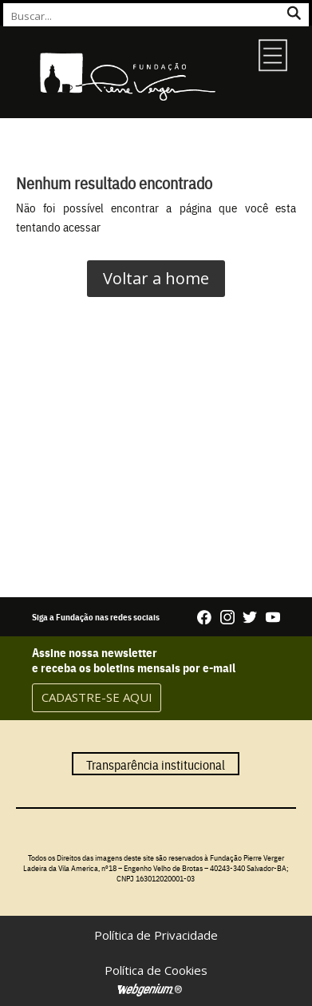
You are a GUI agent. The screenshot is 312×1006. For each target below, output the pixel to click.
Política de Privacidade (156, 935)
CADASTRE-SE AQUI (96, 697)
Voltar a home (156, 278)
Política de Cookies (156, 970)
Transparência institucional (155, 763)
